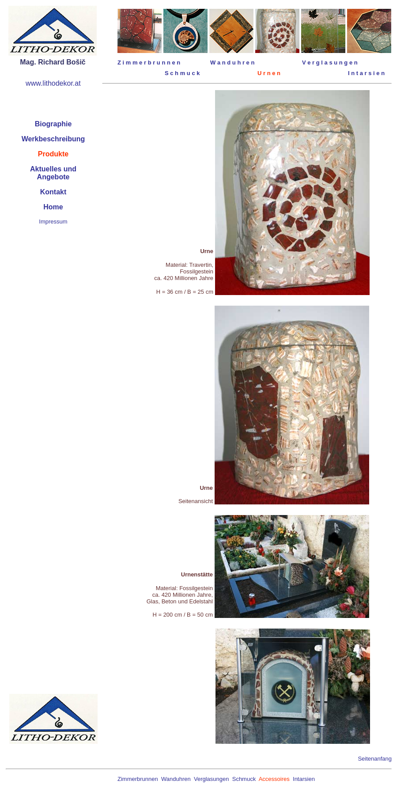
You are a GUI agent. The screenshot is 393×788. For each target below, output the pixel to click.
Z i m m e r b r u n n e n (148, 62)
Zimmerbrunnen (137, 779)
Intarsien (304, 779)
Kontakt (53, 192)
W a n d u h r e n (232, 62)
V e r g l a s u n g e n (330, 62)
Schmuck (244, 779)
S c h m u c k (182, 73)
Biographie (53, 124)
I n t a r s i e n (366, 73)
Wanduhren (176, 779)
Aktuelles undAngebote (53, 173)
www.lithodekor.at (53, 83)
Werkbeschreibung (53, 139)
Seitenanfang (375, 758)
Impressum (53, 221)
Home (53, 207)
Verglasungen (211, 779)
